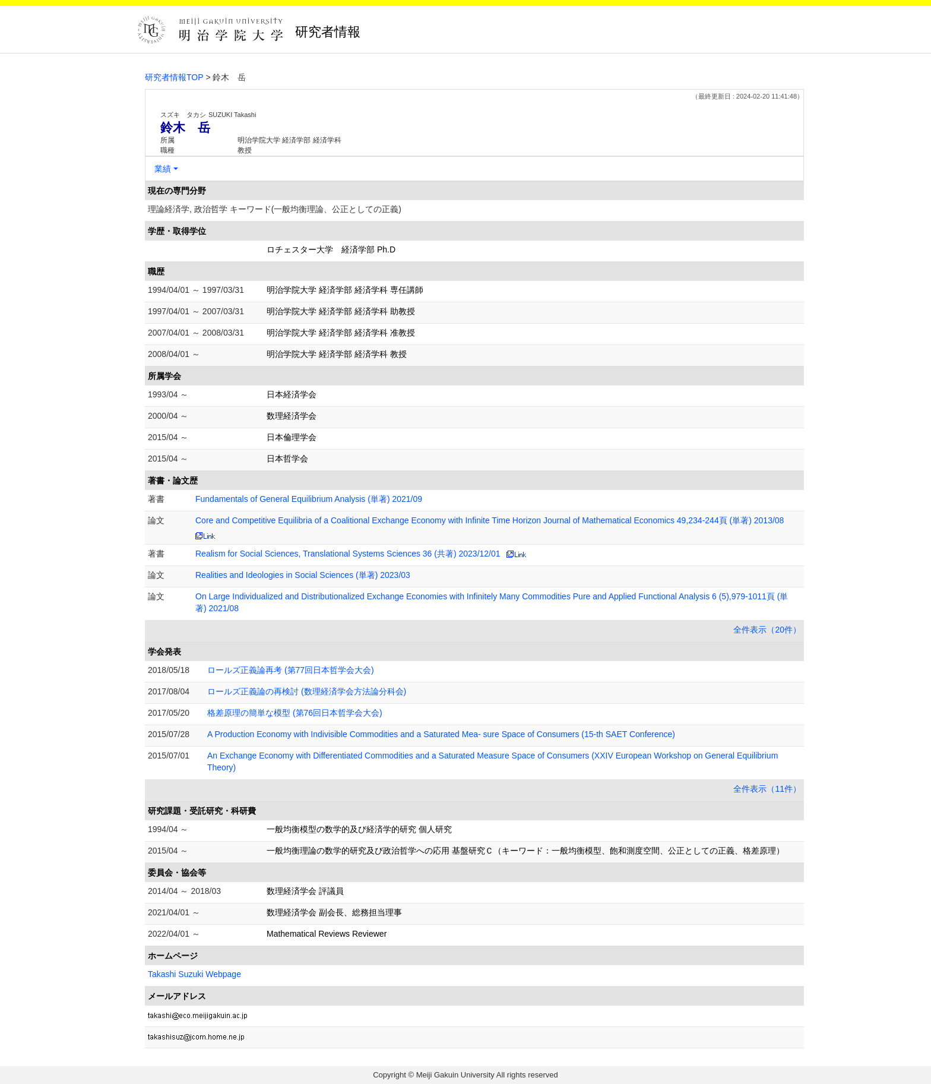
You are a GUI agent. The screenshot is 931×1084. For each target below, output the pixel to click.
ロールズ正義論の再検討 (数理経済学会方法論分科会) (306, 691)
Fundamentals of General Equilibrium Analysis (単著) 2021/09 (308, 499)
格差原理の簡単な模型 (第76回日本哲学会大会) (294, 713)
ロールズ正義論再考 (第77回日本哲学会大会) (290, 670)
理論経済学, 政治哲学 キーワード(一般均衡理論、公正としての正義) (274, 209)
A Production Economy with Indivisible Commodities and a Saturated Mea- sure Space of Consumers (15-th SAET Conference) (441, 734)
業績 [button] (162, 168)
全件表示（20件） (767, 629)
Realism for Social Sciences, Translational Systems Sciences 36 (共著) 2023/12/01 (348, 553)
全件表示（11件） (767, 789)
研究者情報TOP (174, 77)
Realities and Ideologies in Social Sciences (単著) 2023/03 (302, 575)
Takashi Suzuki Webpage (194, 974)
